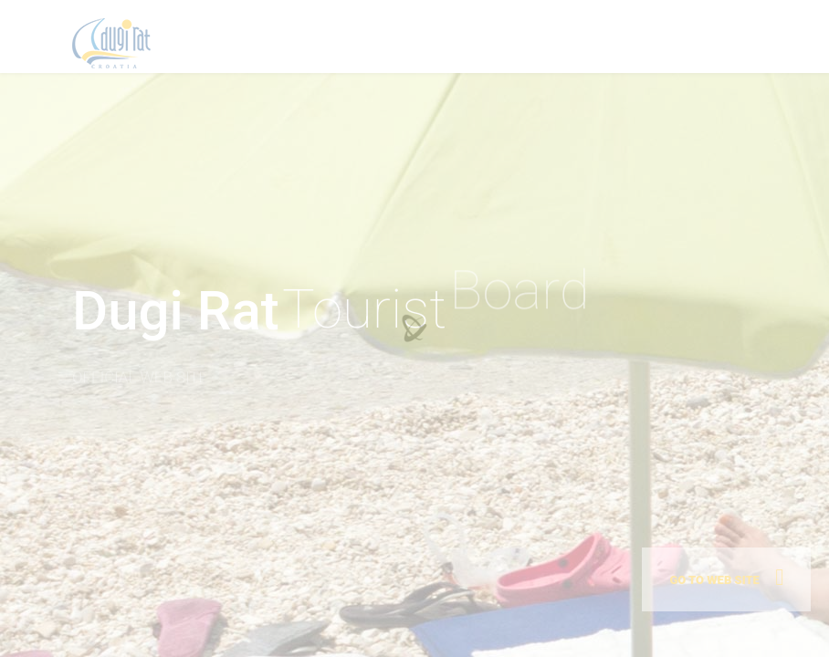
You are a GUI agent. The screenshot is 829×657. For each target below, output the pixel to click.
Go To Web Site (714, 580)
